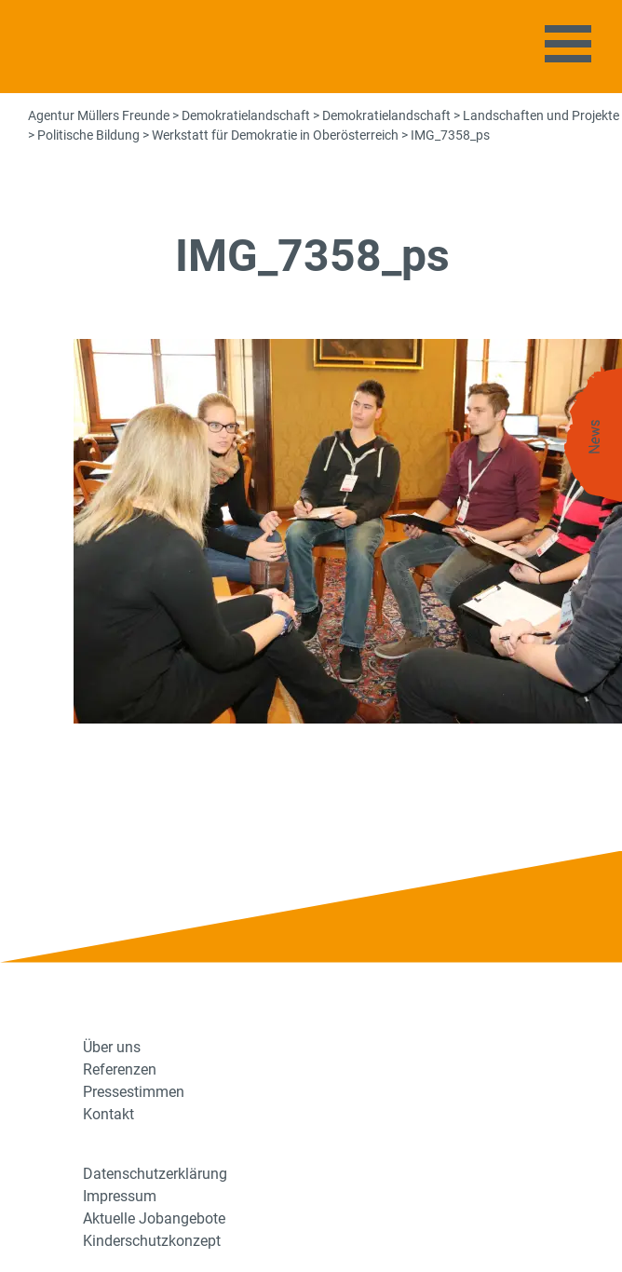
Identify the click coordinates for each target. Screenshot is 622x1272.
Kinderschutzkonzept (152, 1241)
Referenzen (119, 1069)
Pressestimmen (133, 1092)
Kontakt (108, 1114)
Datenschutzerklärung (155, 1174)
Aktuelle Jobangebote (154, 1218)
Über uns (112, 1047)
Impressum (119, 1196)
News (595, 437)
